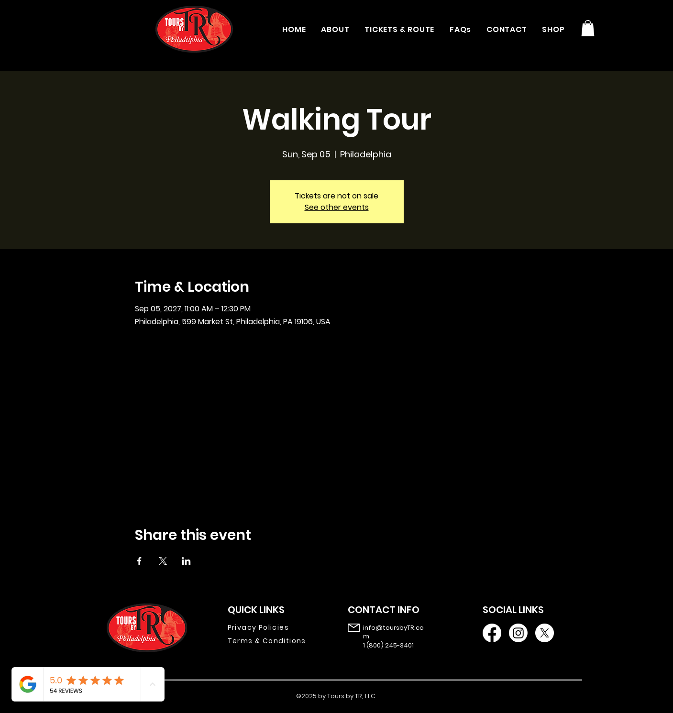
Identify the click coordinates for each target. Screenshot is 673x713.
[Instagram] (518, 633)
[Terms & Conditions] (274, 641)
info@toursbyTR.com (393, 632)
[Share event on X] (162, 561)
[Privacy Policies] (274, 628)
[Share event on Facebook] (139, 561)
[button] (588, 28)
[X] (544, 633)
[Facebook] (492, 633)
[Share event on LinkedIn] (186, 561)
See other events (337, 207)
